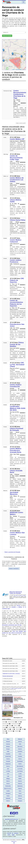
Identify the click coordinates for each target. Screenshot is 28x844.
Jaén (8, 768)
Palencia (20, 783)
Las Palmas (20, 771)
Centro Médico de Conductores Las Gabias (17, 179)
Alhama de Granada (12, 721)
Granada (4, 727)
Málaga (8, 778)
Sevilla (7, 791)
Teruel (20, 793)
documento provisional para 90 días (12, 625)
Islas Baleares (20, 766)
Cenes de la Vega (6, 723)
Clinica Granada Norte (16, 471)
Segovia (20, 788)
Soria (20, 791)
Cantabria (20, 751)
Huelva (20, 763)
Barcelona (20, 746)
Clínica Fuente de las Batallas (17, 344)
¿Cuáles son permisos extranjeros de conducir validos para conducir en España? (19, 707)
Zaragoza (20, 800)
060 (12, 598)
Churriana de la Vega (15, 723)
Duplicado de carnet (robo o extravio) (11, 673)
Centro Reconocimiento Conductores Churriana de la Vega (19, 94)
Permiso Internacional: (8, 676)
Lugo (8, 776)
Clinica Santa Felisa (17, 220)
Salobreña (17, 731)
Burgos (8, 749)
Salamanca (19, 786)
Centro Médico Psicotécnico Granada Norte (15, 450)
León (8, 773)
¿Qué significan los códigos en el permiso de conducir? (19, 699)
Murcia (8, 781)
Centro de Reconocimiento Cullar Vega (16, 157)
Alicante (8, 741)
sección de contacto (12, 833)
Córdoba (20, 756)
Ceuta (20, 753)
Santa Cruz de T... (8, 788)
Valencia (20, 795)
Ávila (20, 744)
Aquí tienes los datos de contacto (20, 595)
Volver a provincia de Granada (11, 552)
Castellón (8, 753)
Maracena (18, 729)
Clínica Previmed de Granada (16, 429)
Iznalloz (9, 729)
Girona (20, 758)
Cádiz (8, 751)
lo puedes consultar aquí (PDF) (15, 688)
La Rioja (8, 771)
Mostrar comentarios (14, 568)
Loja (13, 729)
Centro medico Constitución (15, 385)
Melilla (20, 778)
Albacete (20, 739)
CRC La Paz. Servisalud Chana (17, 364)
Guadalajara (20, 761)
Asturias (8, 744)
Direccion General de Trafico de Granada (16, 592)
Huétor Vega (19, 727)
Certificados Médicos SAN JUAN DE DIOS (17, 408)
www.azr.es (13, 841)
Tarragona (8, 793)
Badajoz (8, 746)
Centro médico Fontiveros (15, 261)
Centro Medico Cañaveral (15, 241)
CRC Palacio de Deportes (17, 280)
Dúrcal (11, 725)
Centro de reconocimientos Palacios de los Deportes (16, 303)
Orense (8, 783)
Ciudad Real (8, 756)
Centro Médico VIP (17, 139)
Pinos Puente (11, 731)
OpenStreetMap (18, 69)
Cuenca (8, 758)
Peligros (4, 731)
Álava (8, 739)
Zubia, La (4, 732)
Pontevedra (8, 786)
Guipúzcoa (8, 763)
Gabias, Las (17, 725)
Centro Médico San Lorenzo (17, 533)
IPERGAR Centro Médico (16, 513)
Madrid (20, 776)
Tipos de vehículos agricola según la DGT (19, 713)
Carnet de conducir (17, 697)
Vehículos (15, 711)
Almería (20, 741)
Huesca (8, 766)
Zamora (8, 800)
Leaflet (13, 69)
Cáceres (20, 749)
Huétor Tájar (11, 727)
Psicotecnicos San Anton (17, 325)
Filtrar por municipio (7, 35)
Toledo (8, 795)
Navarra (20, 781)
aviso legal (11, 834)
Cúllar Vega (5, 725)
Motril (23, 729)
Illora (4, 729)
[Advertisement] (14, 85)
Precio (18, 605)
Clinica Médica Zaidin (15, 201)
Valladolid (8, 798)
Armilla (20, 721)
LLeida (20, 773)
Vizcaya (20, 798)
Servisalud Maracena (14, 493)
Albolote (4, 721)
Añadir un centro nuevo (20, 123)
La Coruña (20, 768)
